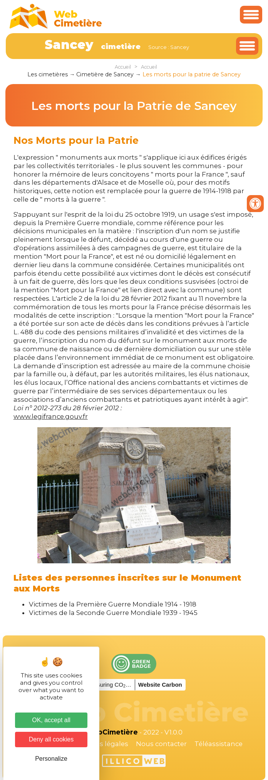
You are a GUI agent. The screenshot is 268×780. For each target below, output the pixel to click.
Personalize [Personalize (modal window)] (51, 758)
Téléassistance (218, 744)
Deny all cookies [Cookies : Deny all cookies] (51, 739)
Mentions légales (100, 744)
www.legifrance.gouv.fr (50, 416)
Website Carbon (160, 684)
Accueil (123, 67)
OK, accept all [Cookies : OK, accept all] (51, 720)
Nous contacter (161, 744)
